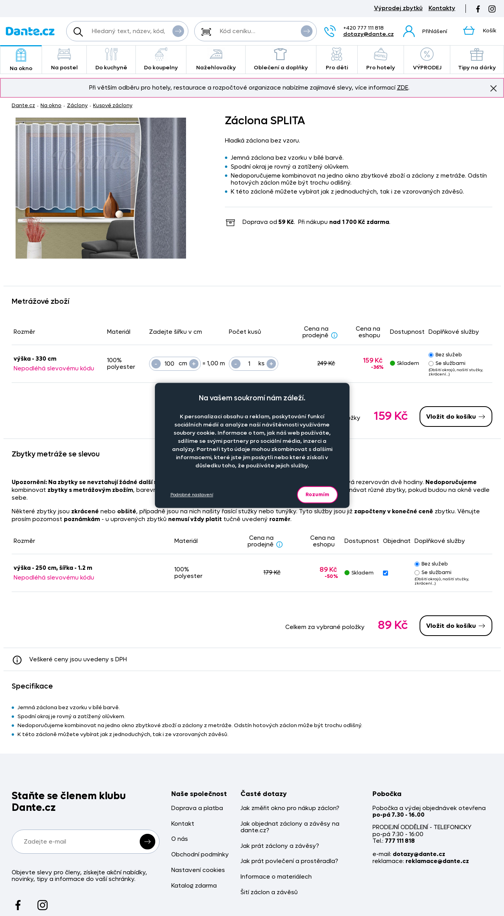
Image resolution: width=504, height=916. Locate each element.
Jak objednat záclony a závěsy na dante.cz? (290, 827)
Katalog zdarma (194, 886)
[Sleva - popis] (334, 335)
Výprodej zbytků (398, 8)
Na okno (21, 60)
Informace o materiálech (276, 877)
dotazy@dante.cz (368, 34)
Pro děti (336, 59)
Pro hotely (380, 59)
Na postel (64, 59)
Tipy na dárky (477, 59)
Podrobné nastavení (191, 495)
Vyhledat (178, 31)
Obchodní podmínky (200, 854)
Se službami (446, 363)
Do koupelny (161, 59)
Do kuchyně (111, 59)
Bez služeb (445, 354)
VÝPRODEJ (427, 59)
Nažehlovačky (215, 59)
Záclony (77, 105)
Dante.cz (23, 105)
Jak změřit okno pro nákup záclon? (290, 808)
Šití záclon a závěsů (269, 892)
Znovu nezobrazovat (493, 88)
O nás (179, 839)
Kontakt (182, 824)
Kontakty (441, 8)
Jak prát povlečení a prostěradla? (289, 861)
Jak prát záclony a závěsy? (280, 846)
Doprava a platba (197, 808)
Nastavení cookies (198, 870)
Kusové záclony (112, 105)
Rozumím (317, 494)
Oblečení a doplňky (280, 59)
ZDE (402, 88)
